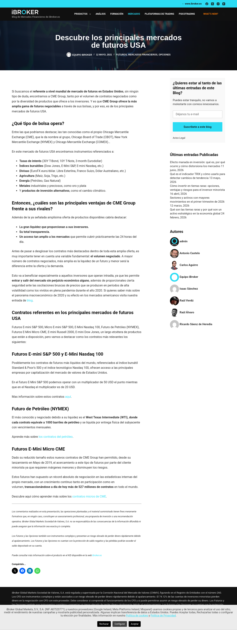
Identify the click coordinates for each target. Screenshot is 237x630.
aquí (68, 396)
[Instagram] (218, 3)
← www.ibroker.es (192, 3)
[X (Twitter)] (212, 3)
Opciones (165, 54)
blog (30, 300)
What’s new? (210, 14)
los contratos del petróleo (56, 436)
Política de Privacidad (163, 615)
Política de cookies (137, 615)
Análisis (101, 14)
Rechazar (104, 624)
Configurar (120, 624)
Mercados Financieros (142, 54)
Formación (116, 14)
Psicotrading (187, 14)
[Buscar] (223, 14)
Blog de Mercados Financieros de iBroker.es (36, 16)
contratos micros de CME (89, 496)
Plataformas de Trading (159, 14)
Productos (83, 14)
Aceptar (135, 624)
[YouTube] (223, 3)
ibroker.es (97, 555)
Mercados (134, 14)
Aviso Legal (179, 137)
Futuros (121, 54)
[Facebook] (206, 3)
